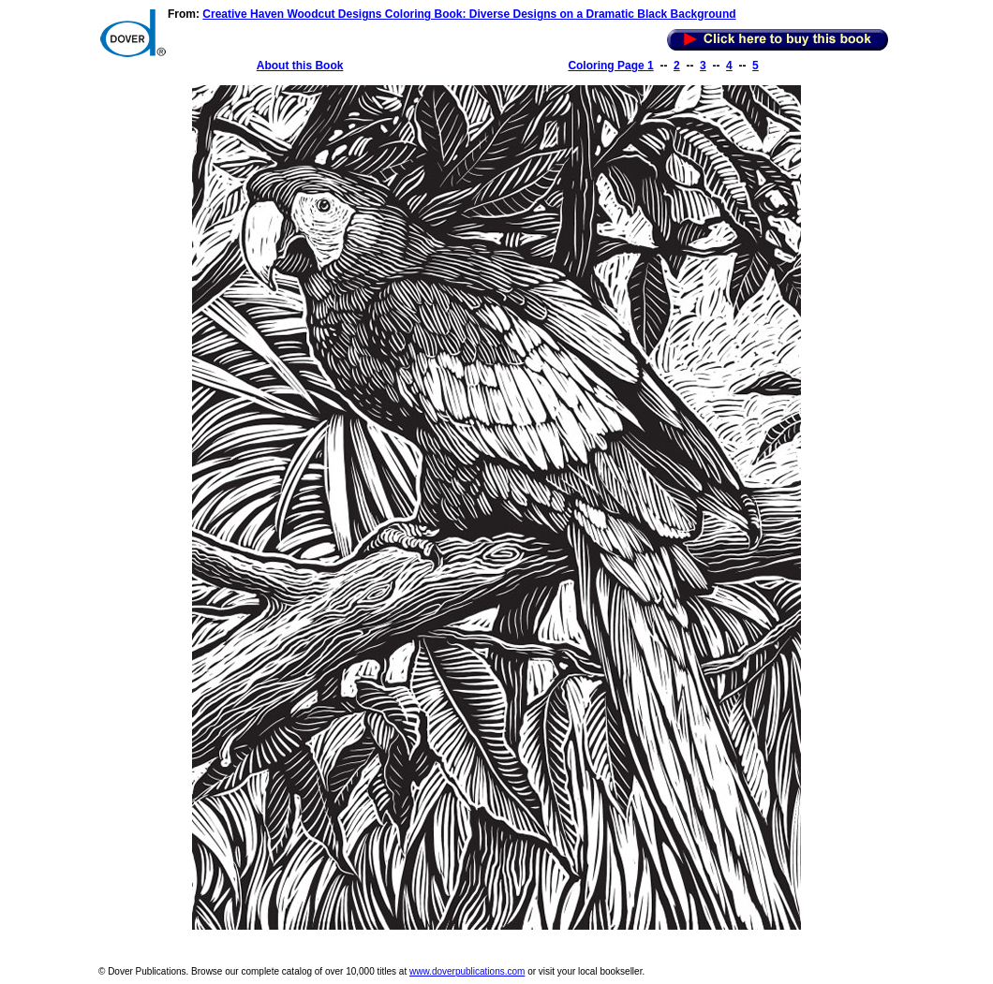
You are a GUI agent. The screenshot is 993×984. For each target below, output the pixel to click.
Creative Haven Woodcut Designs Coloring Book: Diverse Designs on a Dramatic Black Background (468, 14)
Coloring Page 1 (610, 65)
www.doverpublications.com (467, 971)
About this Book (300, 65)
